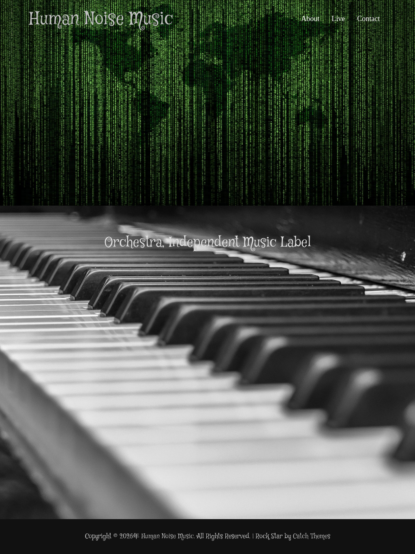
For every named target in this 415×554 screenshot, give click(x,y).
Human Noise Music (101, 19)
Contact (368, 19)
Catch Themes (311, 536)
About (310, 19)
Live (338, 19)
